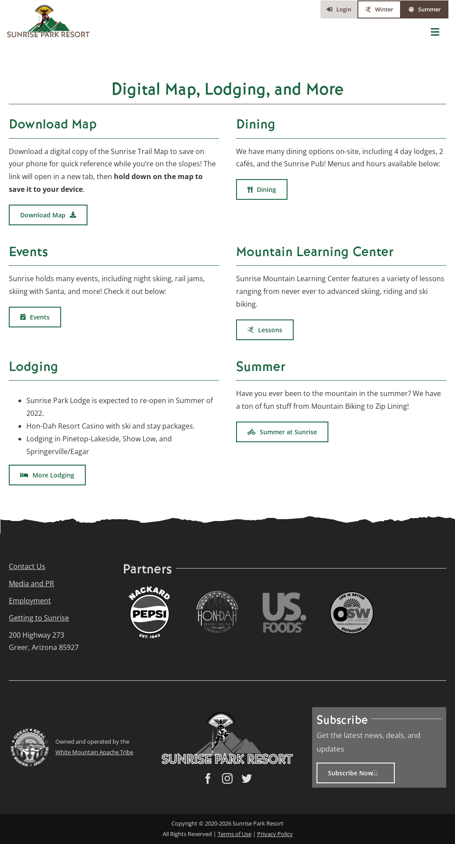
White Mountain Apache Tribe (94, 752)
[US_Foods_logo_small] (284, 596)
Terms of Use (234, 834)
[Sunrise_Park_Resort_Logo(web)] (48, 8)
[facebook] (208, 778)
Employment (30, 600)
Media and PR (31, 583)
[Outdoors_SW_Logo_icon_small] (352, 594)
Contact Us (27, 566)
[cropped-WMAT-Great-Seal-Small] (29, 731)
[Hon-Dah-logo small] (217, 594)
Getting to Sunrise (39, 618)
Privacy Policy (275, 834)
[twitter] (246, 778)
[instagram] (227, 778)
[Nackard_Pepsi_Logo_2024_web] (150, 589)
